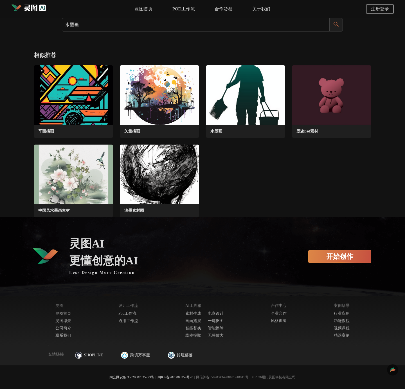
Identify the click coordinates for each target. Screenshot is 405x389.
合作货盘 (224, 8)
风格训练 (279, 321)
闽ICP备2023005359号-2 (175, 377)
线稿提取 (193, 335)
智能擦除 (216, 328)
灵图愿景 (63, 321)
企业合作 (279, 313)
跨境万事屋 (135, 355)
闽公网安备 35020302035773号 (131, 377)
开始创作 (339, 256)
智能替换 (193, 328)
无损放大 (216, 335)
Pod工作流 (127, 313)
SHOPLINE (89, 355)
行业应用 (342, 313)
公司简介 (63, 328)
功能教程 (342, 321)
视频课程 (342, 328)
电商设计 (216, 313)
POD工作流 (183, 8)
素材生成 (193, 313)
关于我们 (261, 8)
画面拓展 (193, 321)
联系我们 (63, 335)
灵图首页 (144, 8)
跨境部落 (180, 355)
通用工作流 (128, 321)
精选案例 (342, 335)
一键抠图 (216, 321)
